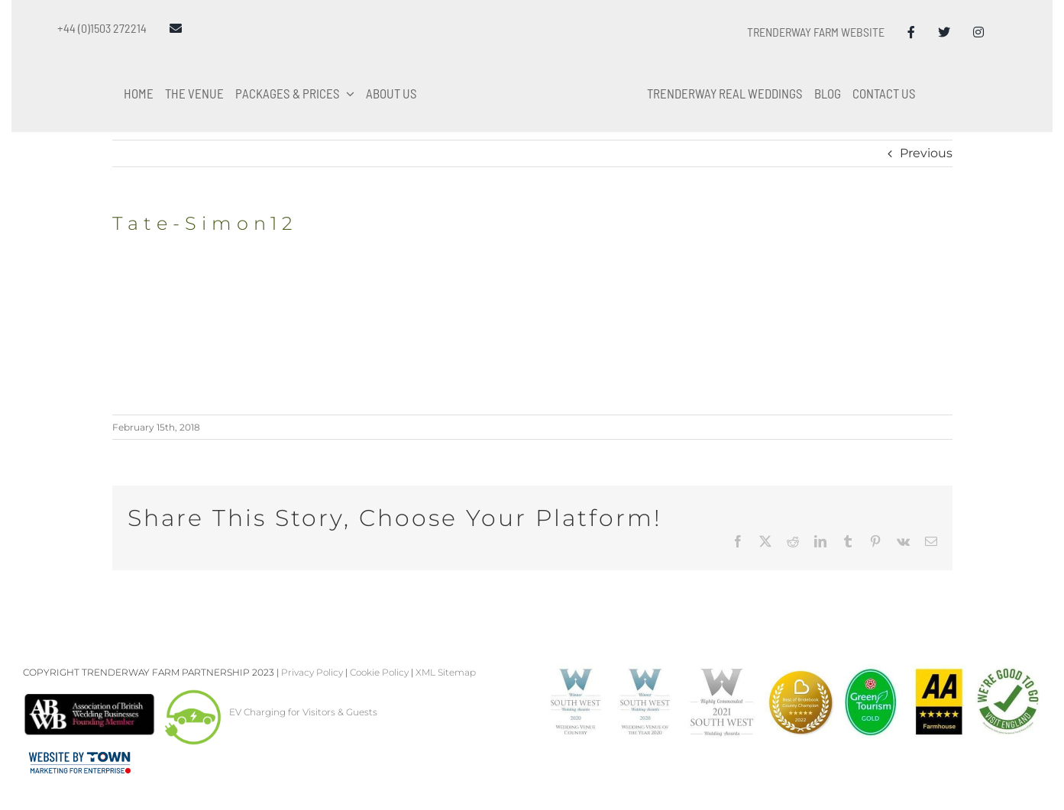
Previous (926, 153)
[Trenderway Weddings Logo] (532, 35)
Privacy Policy (312, 672)
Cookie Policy (379, 672)
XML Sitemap (446, 672)
